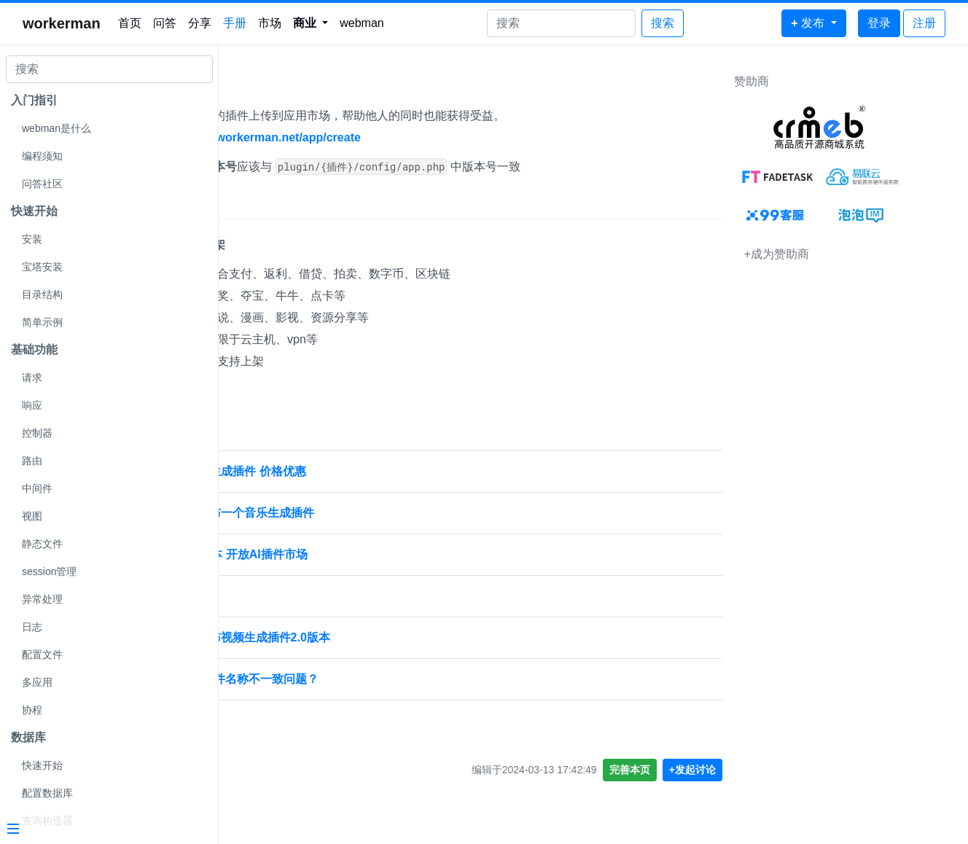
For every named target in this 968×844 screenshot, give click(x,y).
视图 (32, 516)
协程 (32, 710)
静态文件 (42, 544)
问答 (164, 23)
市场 (269, 23)
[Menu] (103, 830)
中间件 (37, 488)
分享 (199, 23)
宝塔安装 (42, 267)
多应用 (37, 682)
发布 (247, 85)
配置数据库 (47, 793)
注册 (924, 23)
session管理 (49, 571)
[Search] (561, 23)
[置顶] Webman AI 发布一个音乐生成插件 (339, 513)
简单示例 (42, 322)
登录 (879, 23)
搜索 (662, 23)
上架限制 (261, 204)
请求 (32, 377)
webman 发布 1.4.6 (281, 720)
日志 (32, 627)
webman (361, 23)
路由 (32, 460)
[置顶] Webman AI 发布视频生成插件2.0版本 (347, 637)
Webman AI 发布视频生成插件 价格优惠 (335, 471)
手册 (234, 23)
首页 (129, 23)
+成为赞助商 (828, 254)
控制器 (37, 433)
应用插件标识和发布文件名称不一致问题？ (341, 679)
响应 (32, 405)
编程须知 (42, 156)
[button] (311, 23)
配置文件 (42, 654)
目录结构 (42, 294)
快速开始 (42, 765)
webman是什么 (56, 128)
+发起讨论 (744, 769)
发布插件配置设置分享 (288, 596)
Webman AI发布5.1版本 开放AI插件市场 (335, 554)
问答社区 (42, 183)
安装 (32, 239)
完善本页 (681, 769)
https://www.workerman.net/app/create (387, 137)
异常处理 (42, 599)
